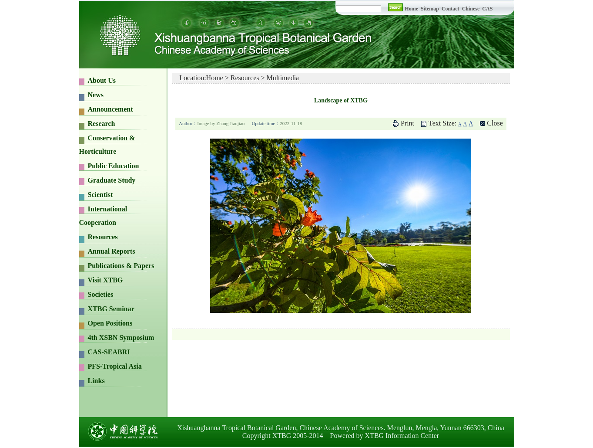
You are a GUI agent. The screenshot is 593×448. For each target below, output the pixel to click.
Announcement (110, 109)
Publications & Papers (121, 265)
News (96, 94)
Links (96, 380)
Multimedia (283, 77)
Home (411, 9)
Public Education (113, 166)
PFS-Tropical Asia (115, 366)
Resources (103, 237)
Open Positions (110, 323)
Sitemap (430, 9)
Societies (101, 294)
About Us (102, 80)
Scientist (100, 194)
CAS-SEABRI (109, 352)
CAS (487, 9)
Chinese (471, 9)
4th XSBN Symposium (121, 337)
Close (495, 123)
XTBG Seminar (111, 308)
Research (101, 123)
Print (407, 123)
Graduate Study (112, 180)
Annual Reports (111, 251)
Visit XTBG (105, 280)
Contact (450, 9)
